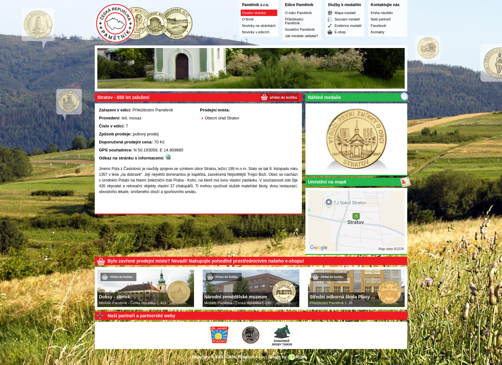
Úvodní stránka (254, 13)
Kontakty (378, 32)
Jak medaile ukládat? (301, 36)
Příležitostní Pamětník (294, 21)
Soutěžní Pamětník (300, 29)
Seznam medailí (347, 19)
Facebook (378, 26)
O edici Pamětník (298, 13)
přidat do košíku (283, 97)
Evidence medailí (348, 26)
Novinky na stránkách (259, 26)
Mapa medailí (345, 13)
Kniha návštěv (382, 13)
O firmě (248, 19)
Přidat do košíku (121, 277)
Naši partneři (381, 19)
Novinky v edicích (256, 32)
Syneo (301, 357)
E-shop (340, 32)
